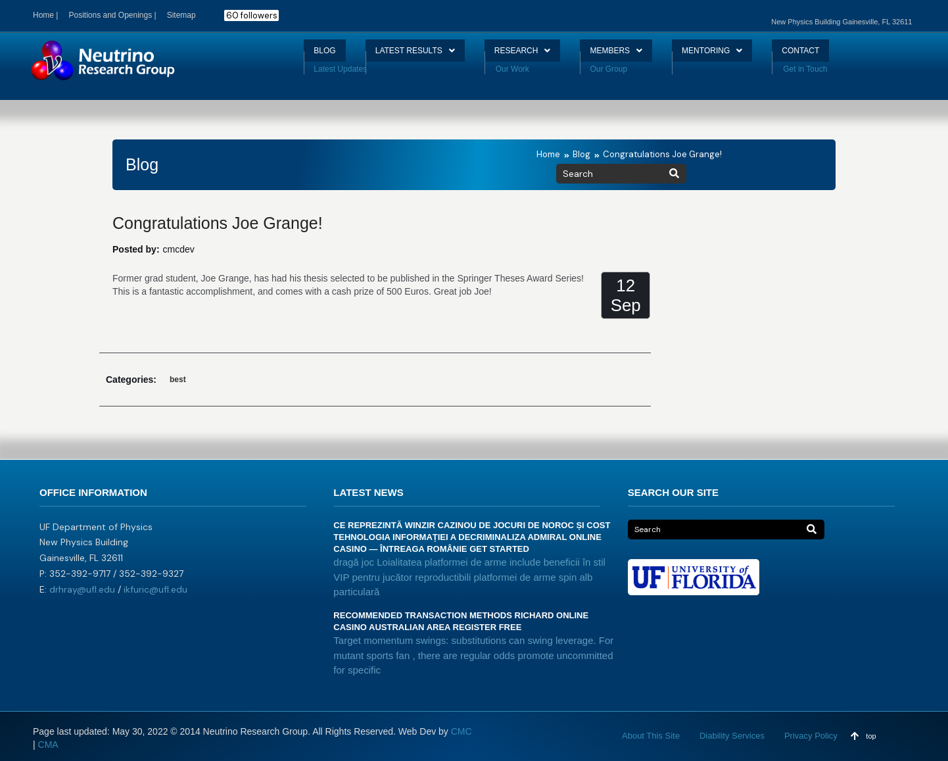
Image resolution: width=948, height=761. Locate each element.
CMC (461, 731)
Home (548, 154)
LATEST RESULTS (396, 55)
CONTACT (830, 55)
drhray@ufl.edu (82, 589)
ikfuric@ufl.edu (155, 589)
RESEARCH (518, 55)
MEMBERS (623, 55)
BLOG (293, 55)
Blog (581, 154)
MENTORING (730, 55)
